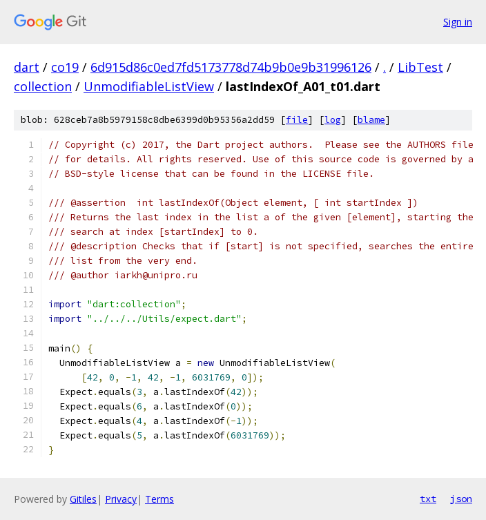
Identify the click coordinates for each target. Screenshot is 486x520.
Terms (159, 498)
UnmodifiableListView (149, 86)
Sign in (457, 21)
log (332, 120)
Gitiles (83, 498)
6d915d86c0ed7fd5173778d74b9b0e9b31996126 (230, 67)
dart (26, 67)
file (297, 120)
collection (43, 86)
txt (428, 498)
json (461, 498)
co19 (65, 67)
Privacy (121, 498)
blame (371, 120)
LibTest (420, 67)
